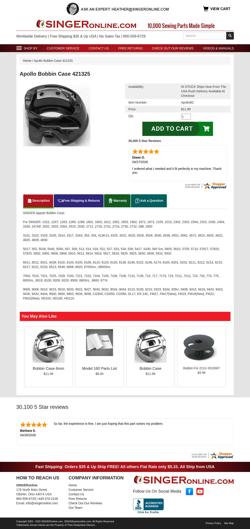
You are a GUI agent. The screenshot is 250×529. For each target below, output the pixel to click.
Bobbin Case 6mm (48, 368)
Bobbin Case (150, 368)
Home (27, 60)
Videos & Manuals (218, 48)
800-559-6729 (26, 498)
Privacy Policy (213, 523)
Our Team (75, 507)
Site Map (229, 523)
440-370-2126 (48, 498)
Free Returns (130, 48)
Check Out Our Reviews (173, 48)
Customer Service (63, 48)
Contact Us (99, 48)
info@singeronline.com (42, 503)
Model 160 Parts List (99, 368)
